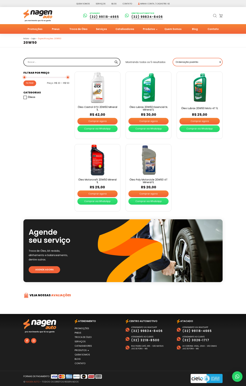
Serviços (101, 3)
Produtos (149, 29)
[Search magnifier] (116, 62)
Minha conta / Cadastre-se (154, 3)
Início (26, 38)
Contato (127, 3)
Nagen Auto (33, 381)
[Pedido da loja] (198, 62)
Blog (114, 3)
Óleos (31, 97)
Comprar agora (97, 121)
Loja (33, 38)
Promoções (35, 29)
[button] (237, 376)
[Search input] (70, 62)
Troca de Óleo (78, 29)
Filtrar (30, 83)
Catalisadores (124, 29)
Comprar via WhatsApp (97, 128)
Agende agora (44, 269)
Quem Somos (173, 29)
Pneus (56, 29)
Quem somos (83, 3)
